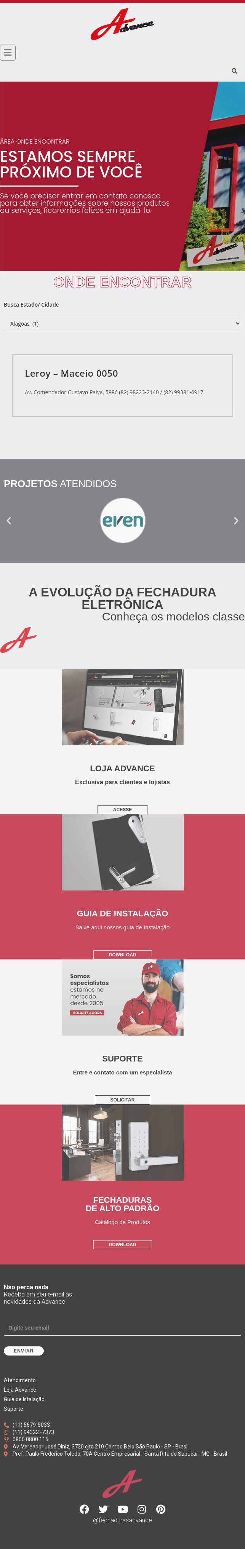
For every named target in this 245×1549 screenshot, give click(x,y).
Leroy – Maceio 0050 (71, 373)
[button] (9, 521)
